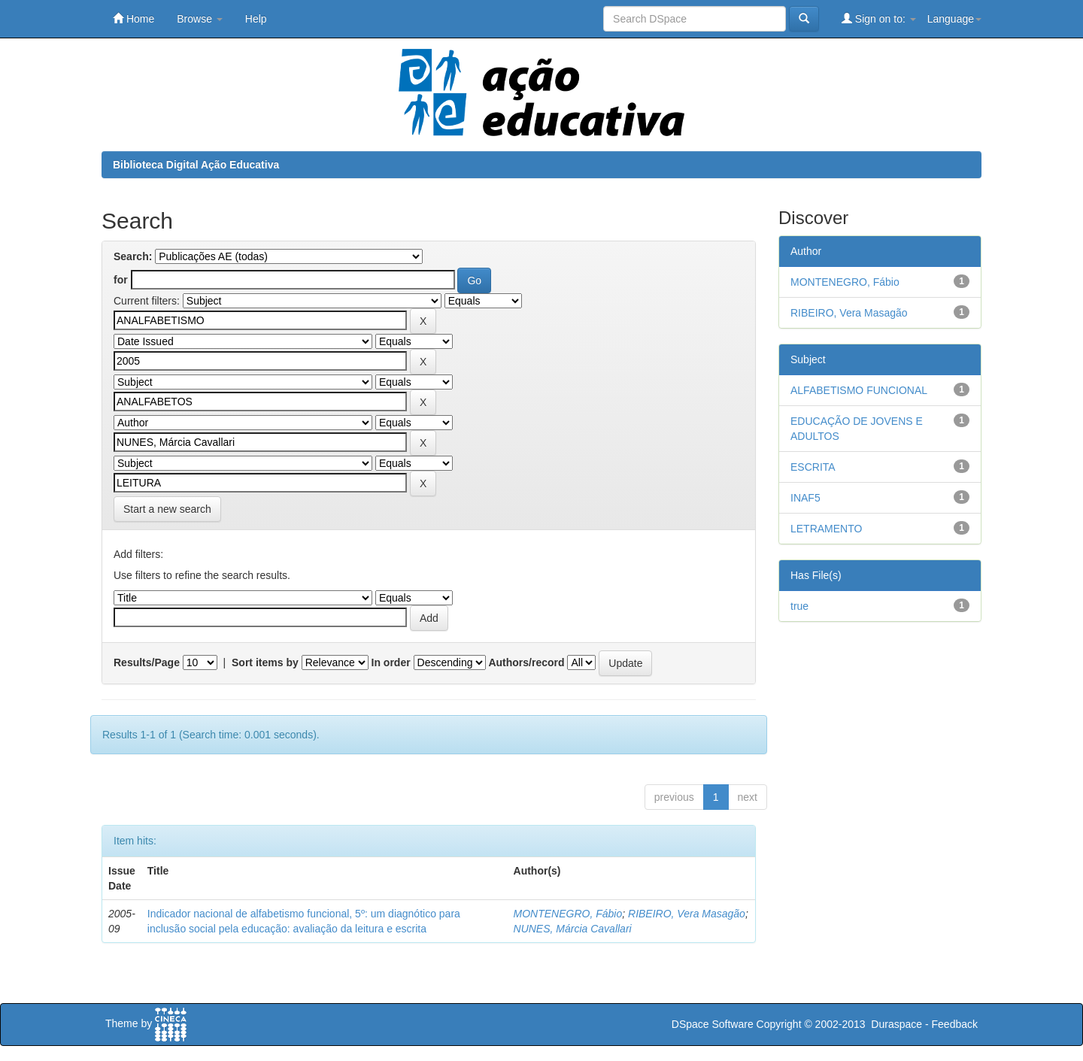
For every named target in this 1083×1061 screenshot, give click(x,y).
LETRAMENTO (826, 529)
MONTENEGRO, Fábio (568, 914)
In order (391, 662)
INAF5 (805, 498)
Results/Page (147, 662)
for (121, 280)
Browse (200, 19)
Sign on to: (879, 18)
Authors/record (526, 662)
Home (133, 18)
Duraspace (896, 1024)
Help (256, 19)
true (799, 606)
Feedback (955, 1024)
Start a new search (167, 509)
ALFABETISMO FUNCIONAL (858, 390)
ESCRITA (813, 467)
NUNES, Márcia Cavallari (573, 929)
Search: (133, 256)
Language (954, 19)
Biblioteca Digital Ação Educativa (196, 165)
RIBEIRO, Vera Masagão (686, 914)
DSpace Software (713, 1024)
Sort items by (265, 662)
